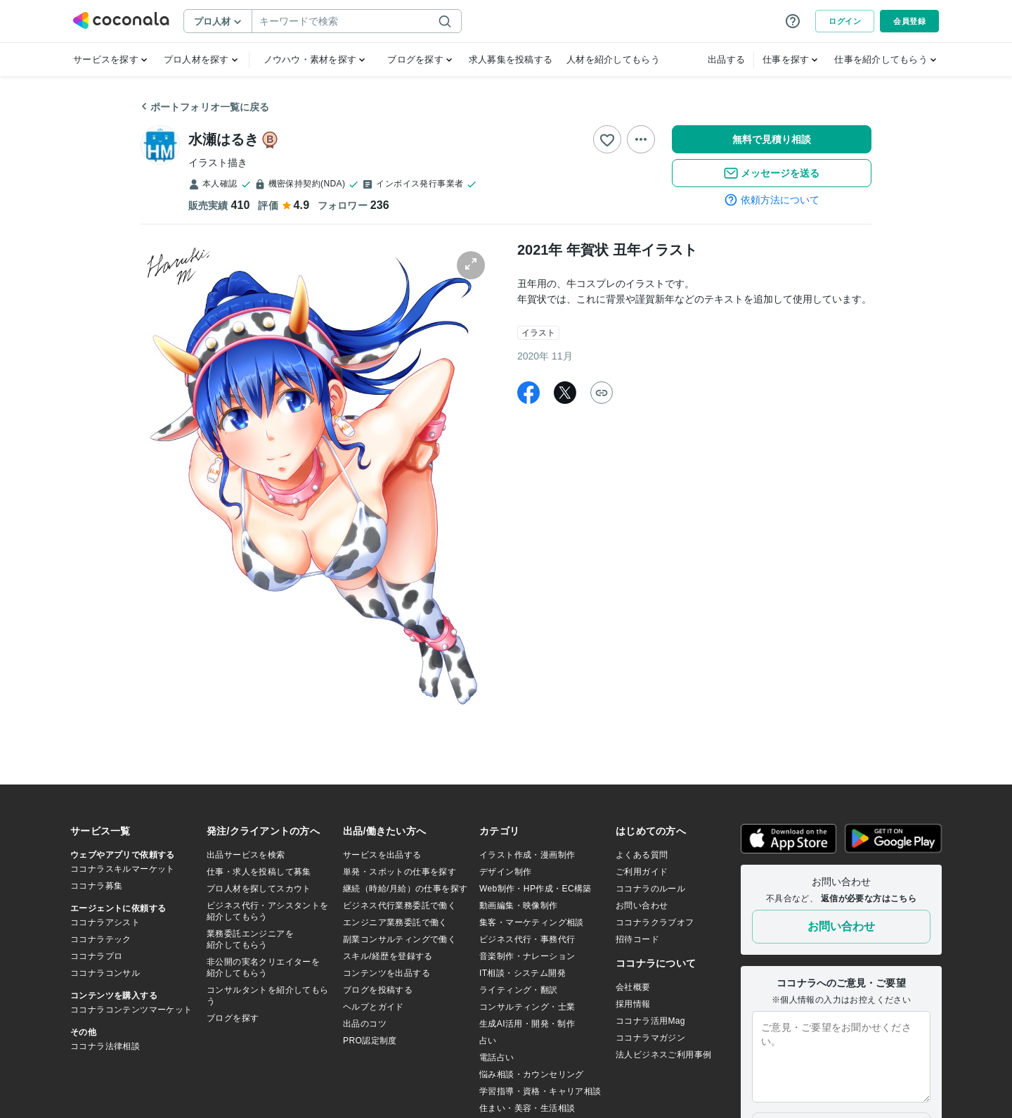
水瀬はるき (223, 139)
